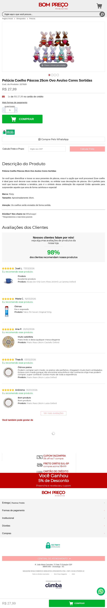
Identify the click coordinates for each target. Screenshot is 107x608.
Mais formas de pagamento (14, 102)
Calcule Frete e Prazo (13, 149)
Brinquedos (21, 19)
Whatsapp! (31, 214)
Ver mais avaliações (53, 413)
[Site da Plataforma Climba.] (53, 584)
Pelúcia (32, 19)
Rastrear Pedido (18, 503)
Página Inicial (7, 19)
